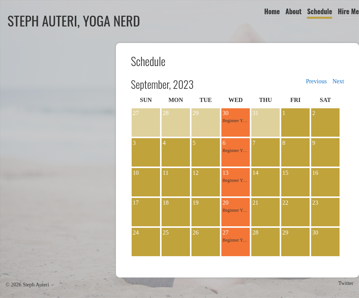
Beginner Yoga (236, 120)
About (293, 11)
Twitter (345, 283)
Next (338, 81)
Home (272, 11)
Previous (316, 81)
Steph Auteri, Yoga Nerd (73, 20)
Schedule (319, 11)
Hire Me (348, 11)
